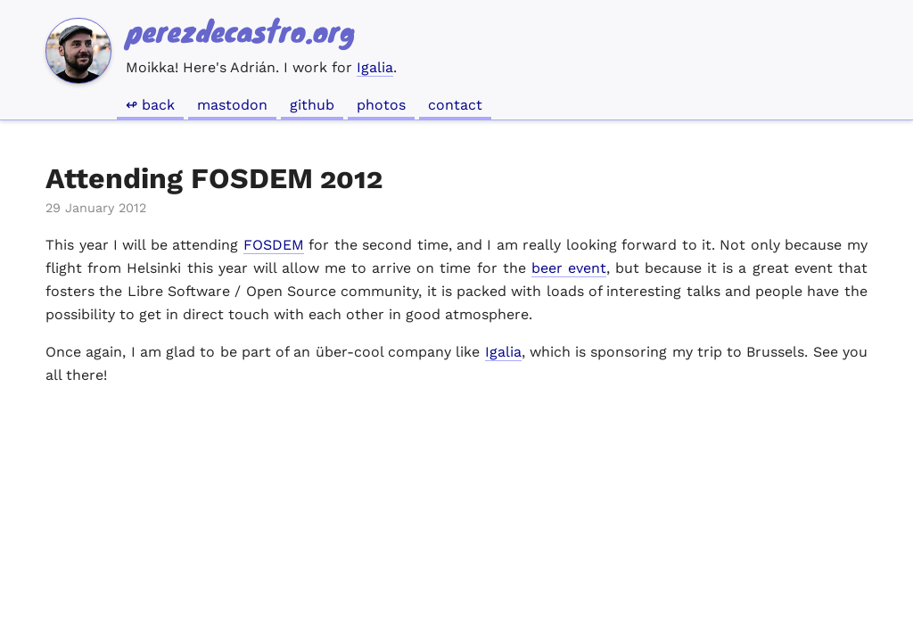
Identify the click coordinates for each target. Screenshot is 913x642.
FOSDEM (273, 244)
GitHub (312, 104)
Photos (381, 104)
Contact (455, 104)
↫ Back (150, 104)
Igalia (375, 67)
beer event (568, 267)
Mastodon (232, 104)
